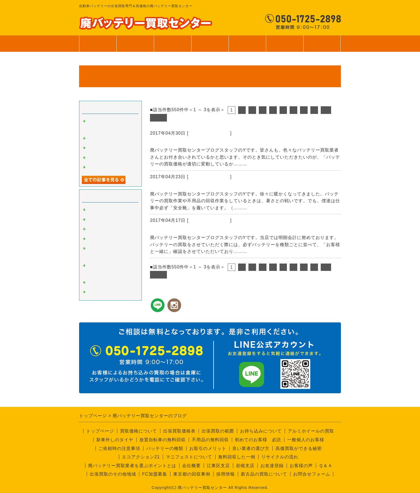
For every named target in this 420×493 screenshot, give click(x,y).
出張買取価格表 (179, 431)
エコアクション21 (141, 457)
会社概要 (191, 465)
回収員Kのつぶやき (106, 292)
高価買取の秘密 (102, 219)
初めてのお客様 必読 (258, 439)
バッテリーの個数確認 (176, 230)
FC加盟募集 (154, 474)
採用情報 (225, 474)
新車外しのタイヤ (114, 439)
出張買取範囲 (172, 43)
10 (326, 110)
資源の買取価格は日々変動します (189, 143)
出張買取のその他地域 (113, 474)
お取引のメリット (207, 448)
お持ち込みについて (261, 431)
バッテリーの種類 (164, 448)
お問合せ (322, 46)
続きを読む (260, 164)
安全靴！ (160, 186)
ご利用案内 (247, 46)
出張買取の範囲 (218, 431)
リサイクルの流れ (279, 457)
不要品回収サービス (107, 239)
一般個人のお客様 (305, 439)
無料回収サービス (104, 158)
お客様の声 (301, 465)
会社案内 (284, 46)
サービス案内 (210, 46)
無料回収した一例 (236, 457)
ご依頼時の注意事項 (119, 448)
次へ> (158, 117)
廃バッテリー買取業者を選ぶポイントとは (132, 465)
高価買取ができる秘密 (298, 448)
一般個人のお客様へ (107, 167)
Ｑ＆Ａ (325, 465)
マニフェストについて (189, 457)
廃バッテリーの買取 (209, 133)
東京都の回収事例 (191, 474)
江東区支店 (218, 465)
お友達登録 (272, 465)
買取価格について (138, 431)
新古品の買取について (264, 474)
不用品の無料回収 (210, 439)
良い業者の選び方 (250, 448)
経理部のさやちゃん (107, 282)
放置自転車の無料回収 (162, 439)
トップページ (97, 43)
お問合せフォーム (311, 474)
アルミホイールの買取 (311, 431)
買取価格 (135, 43)
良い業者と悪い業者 (107, 229)
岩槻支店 (245, 465)
